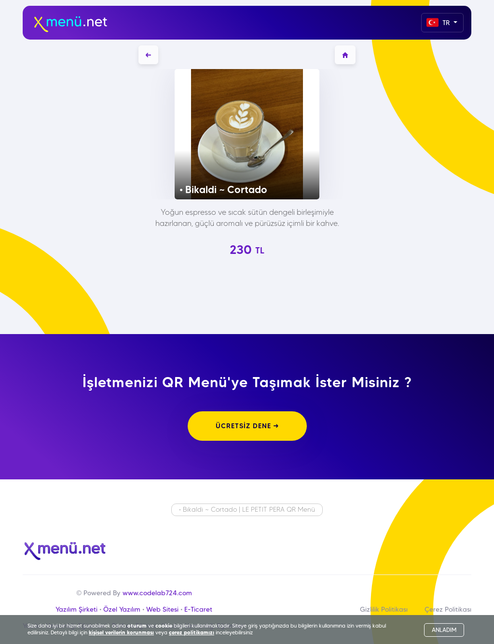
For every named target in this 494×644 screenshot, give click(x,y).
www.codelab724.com (157, 592)
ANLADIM (444, 629)
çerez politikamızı (191, 632)
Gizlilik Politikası (384, 609)
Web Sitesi (162, 609)
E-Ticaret (198, 609)
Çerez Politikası (448, 609)
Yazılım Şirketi (76, 609)
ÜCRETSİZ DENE (247, 425)
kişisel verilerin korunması (121, 632)
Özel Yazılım (121, 609)
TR (439, 22)
